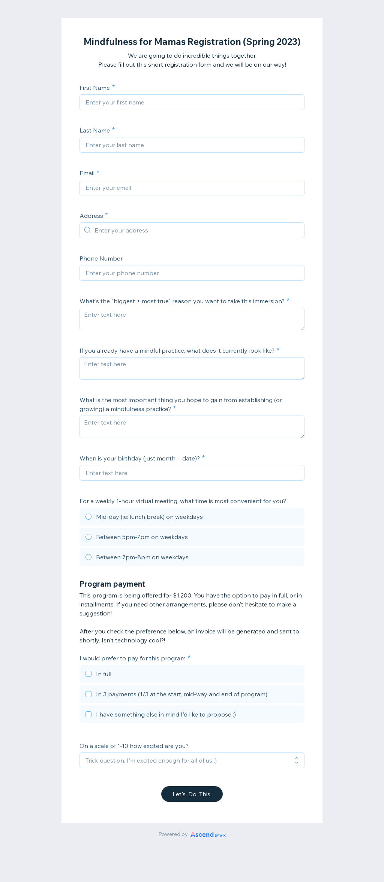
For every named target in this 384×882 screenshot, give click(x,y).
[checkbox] (192, 675)
